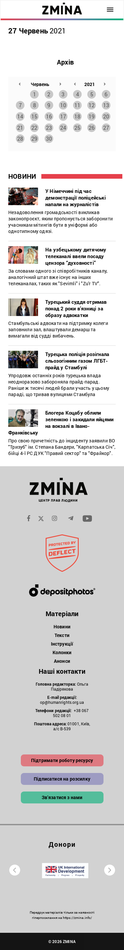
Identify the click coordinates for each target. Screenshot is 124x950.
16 (49, 116)
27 (106, 127)
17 (63, 116)
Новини (62, 626)
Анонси (62, 661)
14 (20, 116)
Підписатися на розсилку (62, 779)
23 (49, 127)
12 (92, 105)
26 (92, 127)
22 (34, 127)
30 (49, 138)
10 (63, 105)
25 (77, 127)
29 (34, 138)
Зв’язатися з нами (62, 797)
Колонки (62, 652)
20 (106, 116)
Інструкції (62, 644)
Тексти (62, 635)
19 (92, 116)
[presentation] (14, 870)
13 (106, 105)
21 (20, 127)
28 (20, 138)
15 (34, 116)
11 (77, 105)
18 (77, 116)
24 (63, 127)
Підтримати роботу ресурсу (62, 760)
